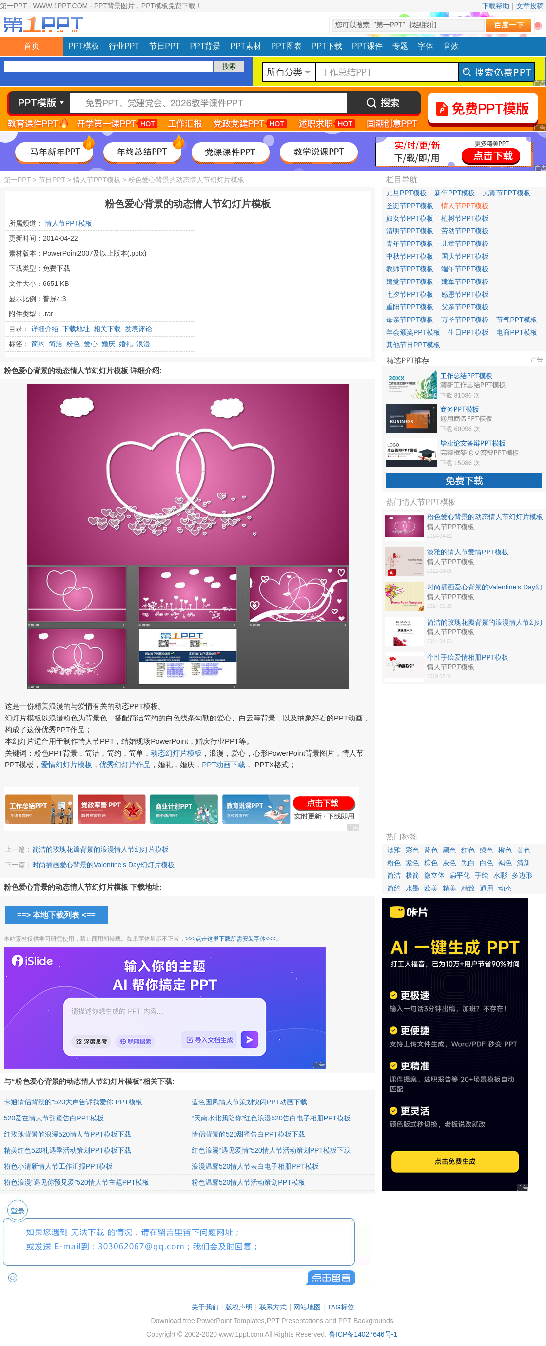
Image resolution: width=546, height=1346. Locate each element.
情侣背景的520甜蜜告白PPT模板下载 (248, 1134)
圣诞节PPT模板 (409, 205)
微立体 (434, 875)
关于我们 (205, 1307)
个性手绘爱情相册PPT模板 (467, 657)
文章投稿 (530, 6)
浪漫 (143, 344)
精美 (449, 888)
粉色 (73, 344)
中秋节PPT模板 (409, 256)
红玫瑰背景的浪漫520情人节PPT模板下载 (67, 1134)
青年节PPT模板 (409, 243)
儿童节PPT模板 (464, 243)
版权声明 (239, 1307)
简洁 (55, 344)
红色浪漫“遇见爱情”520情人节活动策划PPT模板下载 (271, 1150)
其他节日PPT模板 (413, 345)
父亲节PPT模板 (464, 307)
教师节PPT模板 (409, 269)
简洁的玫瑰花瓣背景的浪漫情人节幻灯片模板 (100, 849)
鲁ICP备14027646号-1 (363, 1334)
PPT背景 (205, 46)
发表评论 (138, 329)
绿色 (486, 850)
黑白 (468, 863)
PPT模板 (83, 46)
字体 (425, 46)
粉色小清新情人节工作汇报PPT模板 (58, 1166)
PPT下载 (327, 46)
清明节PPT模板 (409, 231)
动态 (505, 888)
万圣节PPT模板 (464, 319)
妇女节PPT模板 (409, 218)
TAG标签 (340, 1307)
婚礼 (126, 344)
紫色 (412, 863)
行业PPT (124, 46)
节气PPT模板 (516, 319)
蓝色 (431, 850)
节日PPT (164, 46)
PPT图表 (286, 46)
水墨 (412, 888)
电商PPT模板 (516, 332)
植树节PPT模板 (464, 218)
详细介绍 (44, 329)
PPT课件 (367, 46)
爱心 (91, 344)
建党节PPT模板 (409, 281)
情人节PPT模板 (96, 180)
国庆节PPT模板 (464, 256)
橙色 (505, 850)
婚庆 (108, 344)
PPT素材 (246, 46)
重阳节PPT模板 (409, 307)
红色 (468, 850)
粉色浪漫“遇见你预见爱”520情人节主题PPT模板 (76, 1182)
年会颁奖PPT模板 (413, 332)
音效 (451, 46)
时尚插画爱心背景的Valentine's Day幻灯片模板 (103, 865)
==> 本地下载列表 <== (56, 915)
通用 (486, 888)
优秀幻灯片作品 (125, 764)
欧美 (431, 888)
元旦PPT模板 (406, 193)
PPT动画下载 (223, 764)
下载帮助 (495, 6)
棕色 (431, 863)
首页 (31, 46)
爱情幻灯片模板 (66, 764)
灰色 (449, 863)
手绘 (481, 875)
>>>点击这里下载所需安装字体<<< (230, 938)
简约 (38, 344)
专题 (400, 46)
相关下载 (107, 329)
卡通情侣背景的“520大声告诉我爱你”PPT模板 (73, 1102)
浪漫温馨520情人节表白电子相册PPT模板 (255, 1166)
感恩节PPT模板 (464, 294)
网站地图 (307, 1307)
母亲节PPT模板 (409, 319)
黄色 (523, 850)
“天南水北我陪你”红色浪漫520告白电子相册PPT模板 (271, 1118)
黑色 (449, 850)
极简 (412, 875)
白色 (486, 863)
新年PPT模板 (454, 193)
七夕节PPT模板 (409, 294)
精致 (468, 888)
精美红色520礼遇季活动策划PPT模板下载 (67, 1150)
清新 (523, 863)
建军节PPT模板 (464, 281)
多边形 (522, 875)
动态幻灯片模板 (176, 753)
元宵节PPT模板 (506, 193)
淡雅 (394, 850)
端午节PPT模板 (464, 269)
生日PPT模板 (468, 332)
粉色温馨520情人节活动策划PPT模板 (248, 1182)
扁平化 (459, 875)
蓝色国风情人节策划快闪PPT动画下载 (249, 1102)
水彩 (500, 875)
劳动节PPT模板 (464, 231)
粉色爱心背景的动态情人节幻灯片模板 (485, 517)
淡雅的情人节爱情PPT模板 (467, 552)
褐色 (505, 863)
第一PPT (17, 180)
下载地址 (76, 329)
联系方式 (273, 1307)
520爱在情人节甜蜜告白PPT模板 (54, 1118)
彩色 (412, 850)
